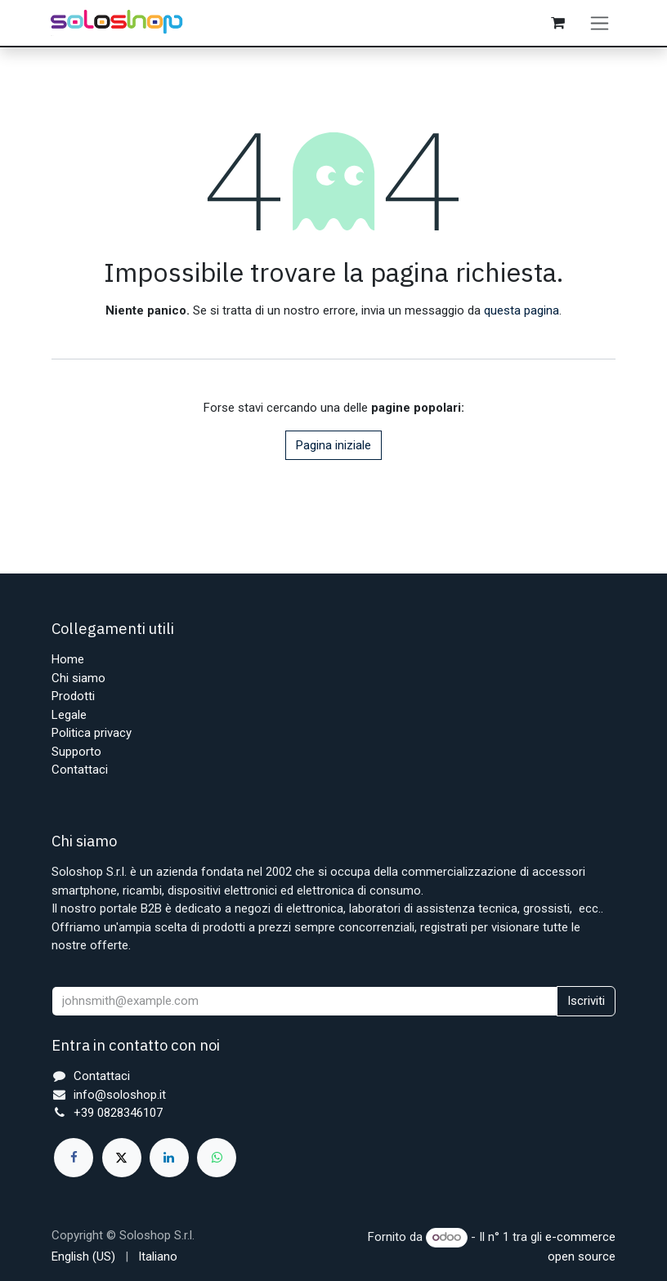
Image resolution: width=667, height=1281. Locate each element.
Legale (69, 714)
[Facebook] (73, 1157)
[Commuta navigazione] (601, 27)
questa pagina (521, 318)
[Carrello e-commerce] (559, 27)
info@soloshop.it (120, 1094)
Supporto (76, 751)
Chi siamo (78, 678)
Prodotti (73, 696)
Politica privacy (91, 732)
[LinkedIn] (169, 1157)
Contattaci (79, 769)
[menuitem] (83, 1257)
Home (67, 659)
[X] (121, 1157)
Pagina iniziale (333, 453)
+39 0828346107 (118, 1112)
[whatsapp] (216, 1157)
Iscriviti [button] (586, 1000)
